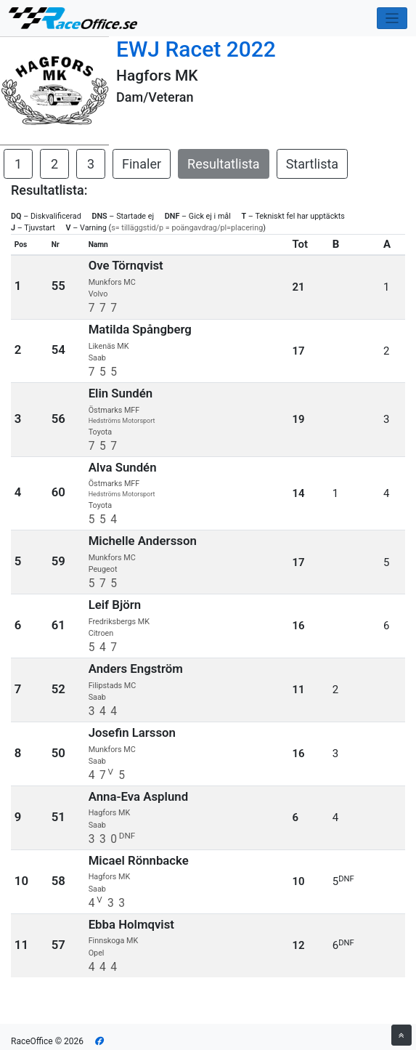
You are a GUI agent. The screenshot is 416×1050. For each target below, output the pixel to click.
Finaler (141, 163)
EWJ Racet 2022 (196, 49)
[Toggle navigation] (392, 18)
